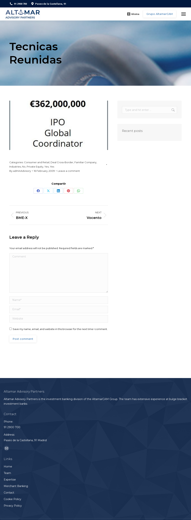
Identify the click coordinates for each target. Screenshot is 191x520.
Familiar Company (85, 162)
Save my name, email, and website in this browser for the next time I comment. (60, 329)
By (20, 170)
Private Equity (35, 166)
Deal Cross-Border (62, 162)
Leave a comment (69, 170)
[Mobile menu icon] (183, 14)
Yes (46, 166)
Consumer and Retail (36, 162)
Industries (15, 166)
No (24, 166)
